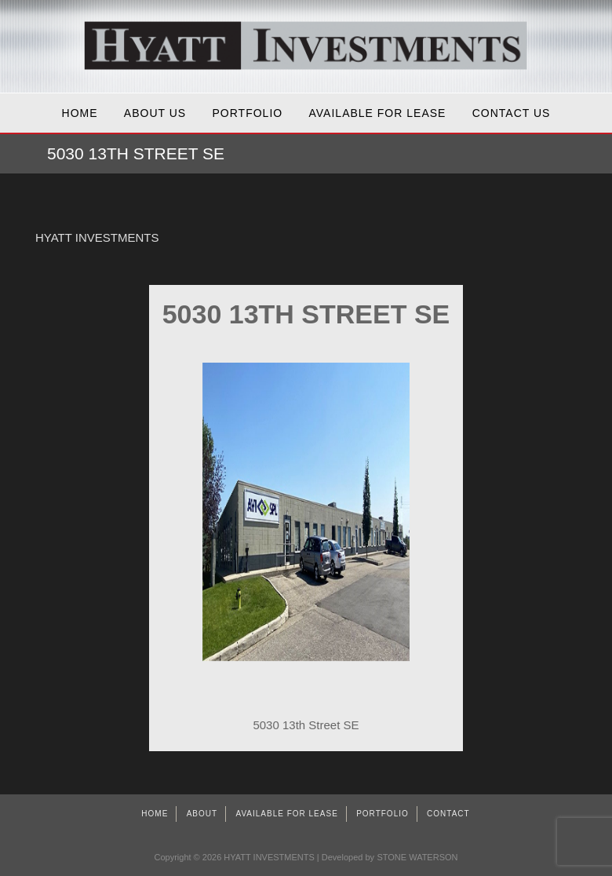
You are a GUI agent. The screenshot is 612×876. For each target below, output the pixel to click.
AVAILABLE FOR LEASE (377, 113)
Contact (448, 813)
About (202, 813)
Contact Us (511, 113)
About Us (155, 113)
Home (80, 113)
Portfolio (248, 113)
